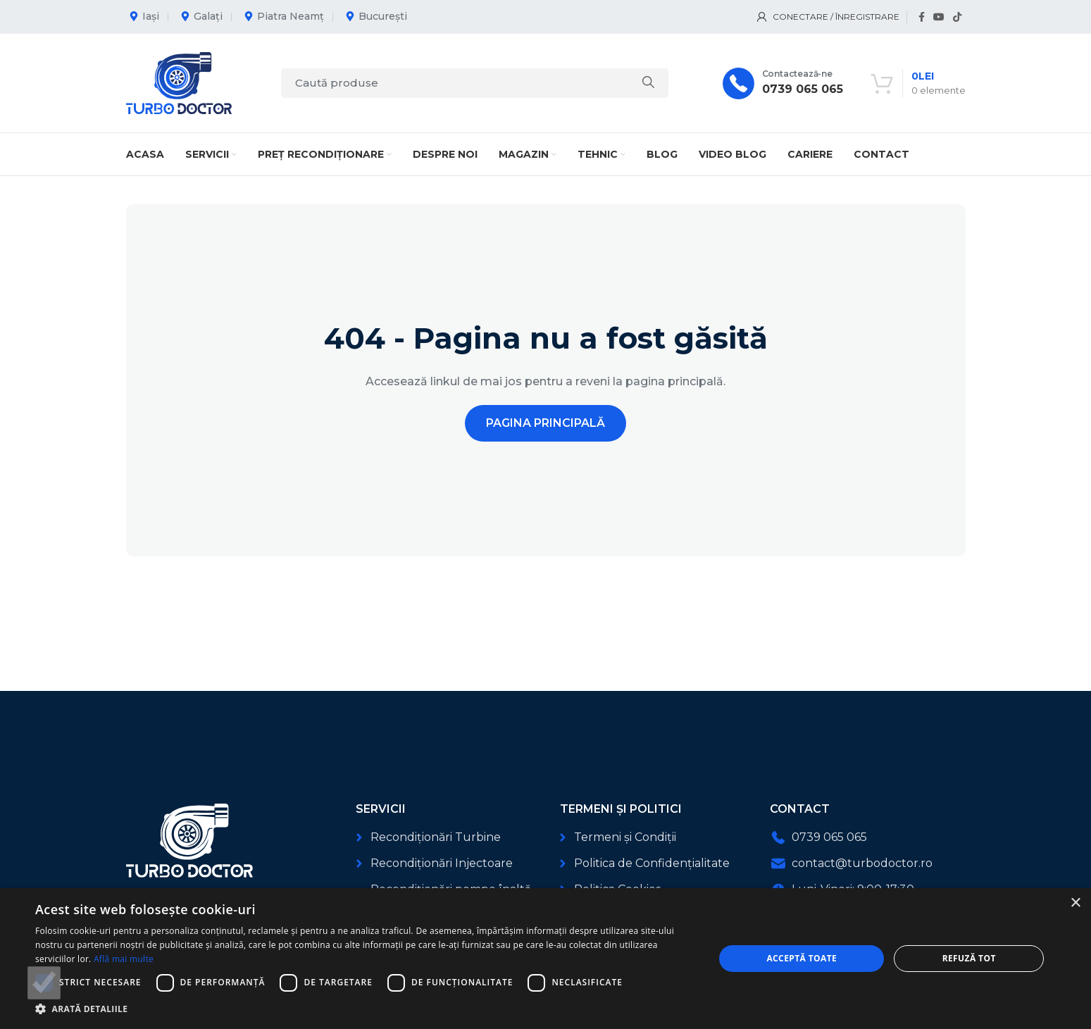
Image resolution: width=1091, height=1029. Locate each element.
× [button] (1075, 903)
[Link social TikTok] (957, 17)
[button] (364, 1008)
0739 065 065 (802, 89)
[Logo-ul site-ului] (179, 82)
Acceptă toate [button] (801, 958)
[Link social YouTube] (939, 17)
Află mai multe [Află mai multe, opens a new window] (124, 959)
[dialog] (545, 958)
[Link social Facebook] (921, 17)
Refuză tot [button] (969, 958)
